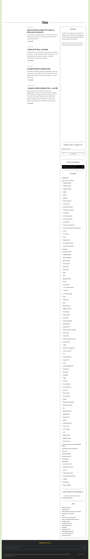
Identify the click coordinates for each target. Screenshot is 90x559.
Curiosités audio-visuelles (69, 476)
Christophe (65, 299)
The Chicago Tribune (68, 243)
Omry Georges (66, 384)
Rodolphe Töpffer (67, 411)
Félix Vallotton (66, 314)
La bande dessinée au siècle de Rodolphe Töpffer (71, 445)
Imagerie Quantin (67, 188)
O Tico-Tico (66, 234)
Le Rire (64, 231)
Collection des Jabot (68, 473)
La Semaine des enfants (68, 210)
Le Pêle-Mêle (66, 222)
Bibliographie (65, 177)
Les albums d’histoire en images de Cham (38, 69)
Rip (64, 408)
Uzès (64, 432)
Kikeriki (65, 195)
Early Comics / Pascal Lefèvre (69, 517)
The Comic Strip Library (67, 533)
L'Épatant (65, 198)
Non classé (64, 451)
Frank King (65, 317)
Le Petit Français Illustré (68, 225)
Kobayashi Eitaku (67, 357)
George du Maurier (67, 320)
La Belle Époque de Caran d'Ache (70, 448)
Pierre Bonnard (66, 396)
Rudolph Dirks (66, 414)
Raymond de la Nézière (68, 402)
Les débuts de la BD (66, 523)
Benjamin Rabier (67, 278)
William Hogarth (67, 438)
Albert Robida (66, 260)
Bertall (64, 281)
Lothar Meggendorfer (68, 366)
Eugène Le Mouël (67, 308)
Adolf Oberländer (67, 251)
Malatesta (65, 375)
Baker (64, 272)
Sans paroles (66, 482)
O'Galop (65, 381)
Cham (64, 296)
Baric (64, 275)
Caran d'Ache (66, 284)
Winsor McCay (66, 441)
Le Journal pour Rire (67, 219)
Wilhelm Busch (66, 435)
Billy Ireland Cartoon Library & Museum (71, 511)
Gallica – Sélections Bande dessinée (70, 519)
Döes (64, 302)
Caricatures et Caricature (68, 513)
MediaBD (64, 527)
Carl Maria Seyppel (67, 293)
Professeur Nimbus (66, 456)
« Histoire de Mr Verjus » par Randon (37, 49)
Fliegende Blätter (67, 183)
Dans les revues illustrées (68, 180)
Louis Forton (66, 369)
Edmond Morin (66, 305)
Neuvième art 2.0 (66, 529)
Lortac (64, 363)
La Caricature (66, 204)
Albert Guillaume (67, 257)
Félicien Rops (66, 311)
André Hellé (66, 269)
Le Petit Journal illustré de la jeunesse (72, 228)
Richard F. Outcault (67, 405)
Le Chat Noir (66, 213)
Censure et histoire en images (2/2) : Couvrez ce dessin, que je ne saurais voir (40, 31)
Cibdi (63, 515)
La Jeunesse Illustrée (68, 207)
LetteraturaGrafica (67, 498)
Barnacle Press (65, 509)
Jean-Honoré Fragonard (69, 348)
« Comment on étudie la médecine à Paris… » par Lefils (42, 88)
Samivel (65, 420)
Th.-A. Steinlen (66, 429)
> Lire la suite (30, 41)
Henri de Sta (66, 335)
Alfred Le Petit (66, 263)
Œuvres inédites (67, 485)
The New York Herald (68, 246)
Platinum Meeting (66, 453)
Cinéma (65, 470)
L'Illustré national (67, 201)
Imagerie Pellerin (67, 185)
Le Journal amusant (67, 216)
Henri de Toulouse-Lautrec (69, 338)
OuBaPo (65, 479)
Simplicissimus (66, 240)
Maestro (66, 290)
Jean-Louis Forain (67, 351)
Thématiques (65, 461)
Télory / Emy (66, 426)
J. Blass (64, 345)
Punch (64, 237)
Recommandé (65, 459)
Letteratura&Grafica (67, 525)
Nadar (64, 378)
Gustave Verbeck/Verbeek (69, 329)
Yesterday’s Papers (66, 535)
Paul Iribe (65, 390)
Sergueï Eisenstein (67, 423)
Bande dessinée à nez (68, 467)
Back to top (82, 554)
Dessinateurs (65, 249)
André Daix (65, 266)
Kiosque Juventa (66, 521)
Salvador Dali (66, 417)
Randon (65, 399)
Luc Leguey (65, 372)
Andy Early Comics (66, 507)
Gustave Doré (66, 326)
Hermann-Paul (66, 342)
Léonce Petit (66, 360)
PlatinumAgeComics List (68, 531)
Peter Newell (66, 393)
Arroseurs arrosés (67, 464)
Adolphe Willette (67, 254)
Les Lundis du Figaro (69, 287)
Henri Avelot (66, 333)
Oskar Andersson (67, 387)
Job (64, 354)
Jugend (64, 192)
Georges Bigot (66, 323)
